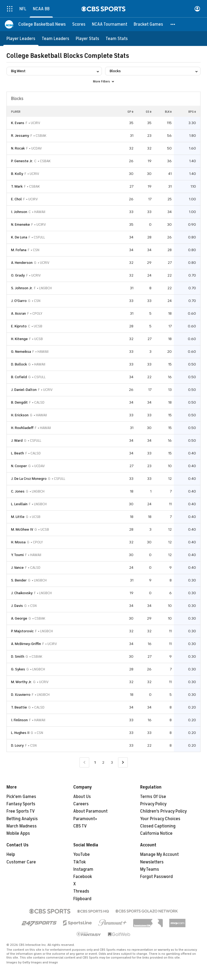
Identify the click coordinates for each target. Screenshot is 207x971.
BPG (192, 112)
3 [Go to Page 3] (112, 762)
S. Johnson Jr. (22, 288)
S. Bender (19, 580)
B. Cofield (19, 377)
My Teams (149, 869)
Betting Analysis (22, 819)
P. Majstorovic (22, 631)
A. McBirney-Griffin (26, 643)
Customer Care (21, 862)
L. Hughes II (20, 732)
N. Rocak (18, 148)
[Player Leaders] (21, 38)
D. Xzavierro (20, 694)
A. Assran (18, 313)
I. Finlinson (19, 720)
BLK (168, 112)
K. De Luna (19, 237)
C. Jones (18, 491)
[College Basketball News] (42, 24)
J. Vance (17, 567)
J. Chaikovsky (22, 593)
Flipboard (82, 899)
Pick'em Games (21, 796)
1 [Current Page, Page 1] (95, 762)
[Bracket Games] (148, 24)
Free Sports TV (20, 811)
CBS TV (80, 826)
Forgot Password (156, 876)
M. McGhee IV (22, 529)
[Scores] (79, 24)
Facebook (82, 876)
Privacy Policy (153, 804)
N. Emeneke (20, 224)
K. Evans (17, 123)
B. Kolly (17, 173)
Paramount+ (85, 819)
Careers (81, 804)
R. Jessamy (20, 135)
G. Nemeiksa (21, 351)
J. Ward (17, 440)
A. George (19, 618)
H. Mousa (18, 542)
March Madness (21, 826)
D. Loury (17, 745)
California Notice (156, 833)
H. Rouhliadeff (22, 427)
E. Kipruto (19, 326)
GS (148, 112)
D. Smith (17, 656)
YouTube (81, 854)
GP (130, 112)
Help (10, 854)
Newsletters (152, 862)
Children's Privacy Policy (163, 811)
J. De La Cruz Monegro (29, 478)
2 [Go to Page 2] (103, 762)
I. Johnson (19, 212)
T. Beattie (19, 707)
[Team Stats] (116, 38)
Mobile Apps (18, 833)
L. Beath (17, 453)
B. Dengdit (19, 402)
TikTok (79, 862)
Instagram (83, 869)
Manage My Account (159, 854)
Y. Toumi (17, 555)
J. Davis (17, 605)
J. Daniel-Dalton (24, 389)
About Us (82, 796)
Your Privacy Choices (160, 819)
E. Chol (16, 199)
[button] (173, 24)
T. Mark (17, 186)
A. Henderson (22, 262)
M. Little (18, 516)
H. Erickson (20, 415)
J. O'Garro (19, 300)
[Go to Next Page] (123, 762)
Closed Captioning (157, 826)
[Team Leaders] (56, 38)
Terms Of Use (153, 796)
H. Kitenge (19, 339)
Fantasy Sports (20, 804)
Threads (81, 891)
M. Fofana (18, 250)
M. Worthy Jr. (21, 682)
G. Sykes (18, 669)
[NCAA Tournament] (109, 24)
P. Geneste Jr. (22, 161)
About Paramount (90, 811)
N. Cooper (19, 466)
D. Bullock (19, 364)
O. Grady (18, 275)
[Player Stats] (87, 38)
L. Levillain (19, 504)
